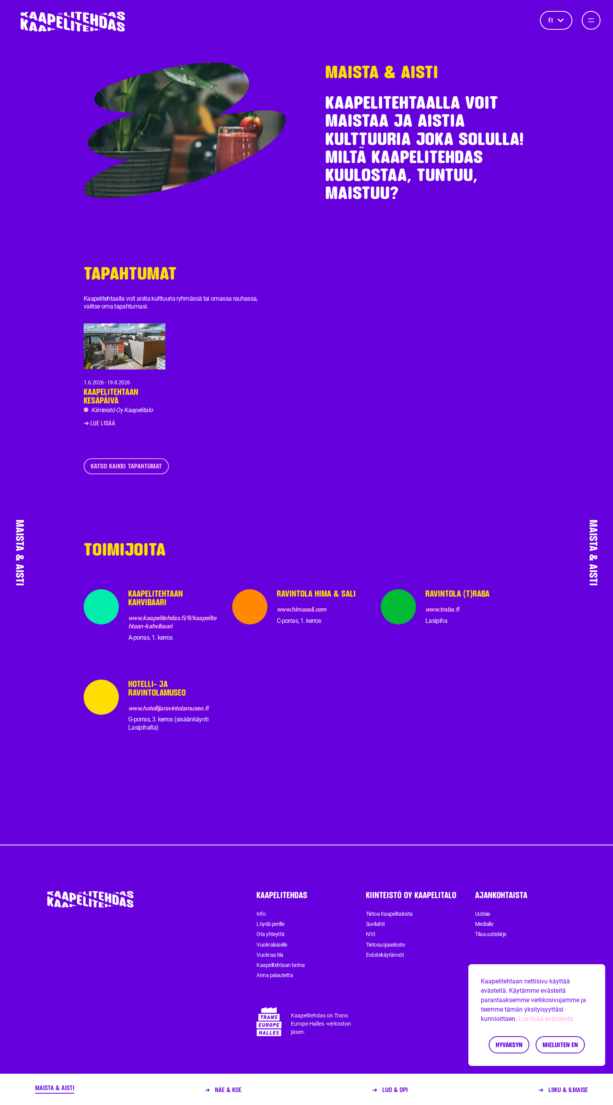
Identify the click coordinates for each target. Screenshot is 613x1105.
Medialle (484, 924)
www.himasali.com (301, 609)
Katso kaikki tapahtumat (126, 466)
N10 (370, 934)
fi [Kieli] (556, 20)
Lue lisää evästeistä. (546, 1018)
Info (260, 914)
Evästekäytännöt (385, 955)
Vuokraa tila (269, 955)
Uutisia (482, 914)
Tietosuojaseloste (385, 945)
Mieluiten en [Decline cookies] (560, 1044)
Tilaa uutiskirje (490, 934)
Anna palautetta (274, 975)
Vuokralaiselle (271, 945)
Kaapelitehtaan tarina (280, 965)
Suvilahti (375, 924)
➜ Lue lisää (99, 423)
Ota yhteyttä (270, 934)
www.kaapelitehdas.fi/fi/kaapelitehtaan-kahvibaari (172, 622)
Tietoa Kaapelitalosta (389, 914)
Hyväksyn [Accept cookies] (509, 1044)
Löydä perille (270, 924)
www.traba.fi (442, 609)
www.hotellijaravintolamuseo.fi (168, 708)
